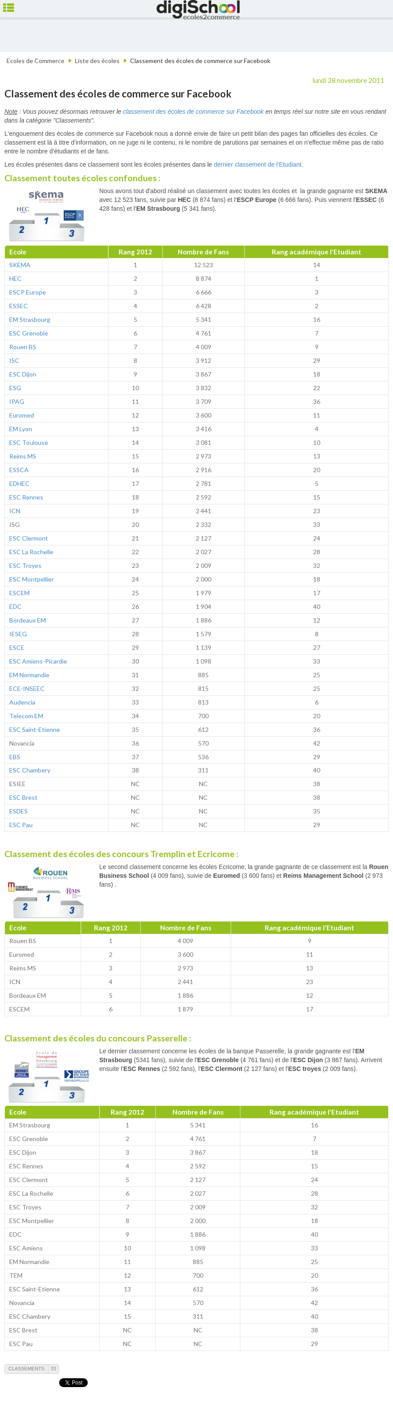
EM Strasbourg (29, 319)
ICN (14, 511)
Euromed (21, 415)
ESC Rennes (26, 497)
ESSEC (18, 306)
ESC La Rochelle (31, 552)
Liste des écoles (97, 60)
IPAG (16, 401)
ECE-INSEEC (27, 688)
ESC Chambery (29, 770)
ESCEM (19, 593)
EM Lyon (20, 429)
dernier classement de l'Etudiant (258, 164)
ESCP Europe (27, 292)
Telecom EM (26, 716)
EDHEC (19, 483)
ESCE (16, 647)
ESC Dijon (22, 374)
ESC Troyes (25, 565)
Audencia (22, 702)
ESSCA (19, 470)
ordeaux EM (29, 620)
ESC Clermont (28, 538)
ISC (14, 360)
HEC (15, 278)
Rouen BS (22, 347)
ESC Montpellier (31, 579)
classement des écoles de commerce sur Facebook (193, 111)
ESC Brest (23, 797)
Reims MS (22, 456)
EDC (15, 606)
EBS (14, 757)
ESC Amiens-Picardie (38, 661)
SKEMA (19, 265)
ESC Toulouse (28, 442)
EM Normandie (29, 675)
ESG (15, 388)
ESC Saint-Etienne (34, 729)
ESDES (18, 811)
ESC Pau (21, 824)
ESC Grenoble (28, 333)
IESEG (18, 634)
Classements (26, 1368)
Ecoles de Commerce (35, 60)
